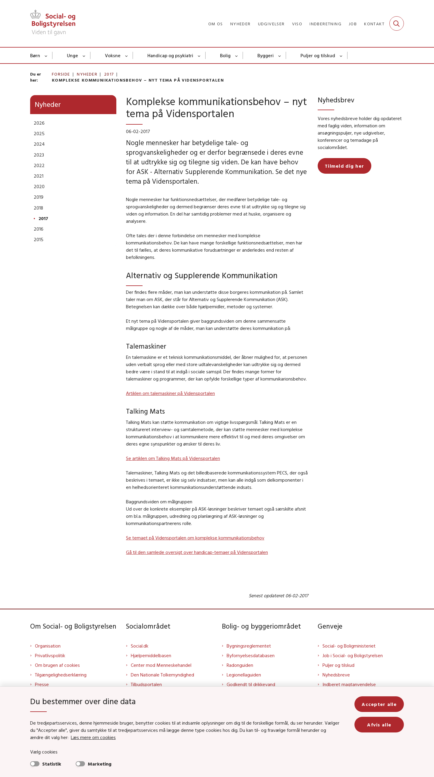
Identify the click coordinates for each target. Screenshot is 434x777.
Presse (42, 684)
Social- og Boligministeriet (349, 646)
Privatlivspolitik (50, 655)
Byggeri (265, 55)
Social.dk (139, 646)
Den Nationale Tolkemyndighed (162, 675)
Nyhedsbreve (336, 675)
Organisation (48, 646)
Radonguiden (240, 665)
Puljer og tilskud (317, 55)
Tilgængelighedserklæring (60, 675)
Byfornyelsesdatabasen (251, 655)
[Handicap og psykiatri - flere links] (199, 55)
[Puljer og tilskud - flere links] (341, 55)
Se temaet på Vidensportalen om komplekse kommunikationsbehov (195, 538)
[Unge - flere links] (84, 55)
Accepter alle (379, 704)
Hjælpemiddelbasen (151, 655)
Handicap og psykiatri (170, 55)
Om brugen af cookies (57, 665)
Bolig (225, 55)
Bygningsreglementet (249, 646)
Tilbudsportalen (146, 684)
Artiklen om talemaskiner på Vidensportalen (170, 393)
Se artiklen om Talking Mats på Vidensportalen (173, 458)
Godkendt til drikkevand (251, 684)
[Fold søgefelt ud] (396, 23)
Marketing (100, 764)
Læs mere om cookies (93, 737)
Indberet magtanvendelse (349, 684)
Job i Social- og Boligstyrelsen (352, 655)
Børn (35, 55)
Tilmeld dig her (344, 166)
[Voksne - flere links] (127, 55)
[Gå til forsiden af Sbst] (52, 23)
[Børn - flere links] (46, 55)
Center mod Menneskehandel (161, 665)
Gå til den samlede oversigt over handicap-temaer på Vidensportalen (197, 552)
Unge (72, 55)
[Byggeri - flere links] (280, 55)
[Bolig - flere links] (237, 55)
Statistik (51, 764)
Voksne (113, 55)
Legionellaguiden (244, 675)
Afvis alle (379, 725)
